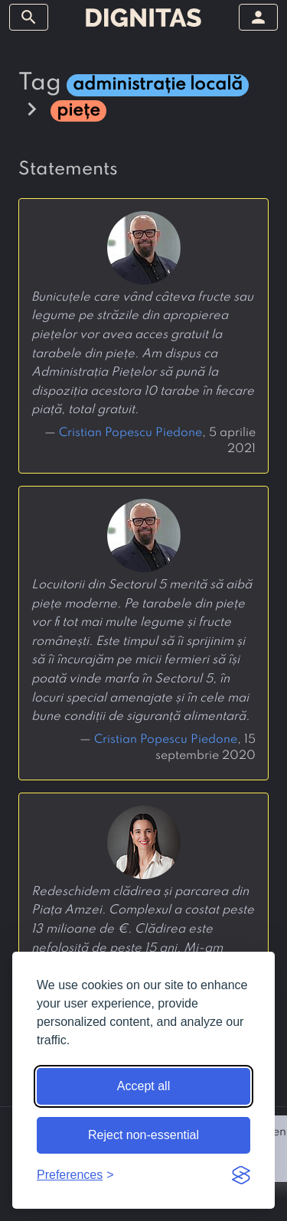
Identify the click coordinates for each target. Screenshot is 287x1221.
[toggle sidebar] (28, 17)
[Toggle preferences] (75, 1175)
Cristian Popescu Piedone (130, 433)
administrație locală (158, 84)
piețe (78, 110)
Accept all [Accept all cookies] (143, 1085)
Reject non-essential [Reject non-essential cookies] (143, 1134)
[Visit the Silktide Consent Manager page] (241, 1175)
